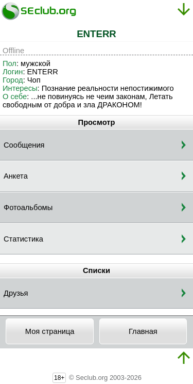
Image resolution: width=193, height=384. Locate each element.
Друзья (16, 293)
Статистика (23, 239)
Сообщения (24, 145)
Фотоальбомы (28, 207)
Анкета (16, 176)
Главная (143, 331)
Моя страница (50, 331)
